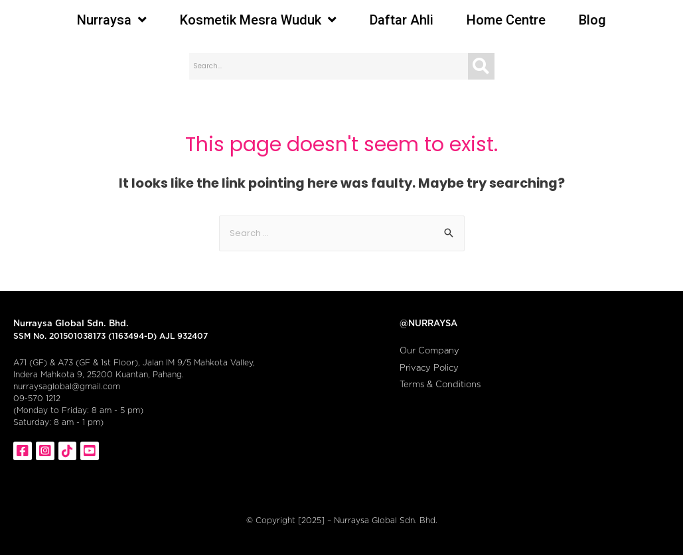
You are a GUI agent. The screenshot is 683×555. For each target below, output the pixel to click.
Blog (592, 20)
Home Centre (506, 20)
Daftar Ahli (401, 20)
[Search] (481, 66)
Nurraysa (112, 20)
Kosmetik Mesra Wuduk (258, 20)
